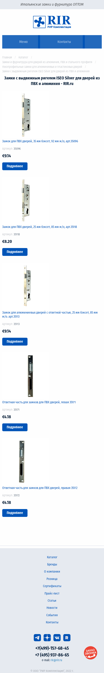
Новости (52, 608)
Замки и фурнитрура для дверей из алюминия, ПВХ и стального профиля (47, 62)
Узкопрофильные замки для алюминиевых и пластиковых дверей (42, 66)
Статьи (52, 601)
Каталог (23, 57)
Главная (7, 57)
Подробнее (15, 166)
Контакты (52, 622)
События (52, 615)
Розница (52, 579)
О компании (52, 571)
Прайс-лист (52, 593)
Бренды (52, 564)
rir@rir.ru (56, 660)
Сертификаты (52, 586)
